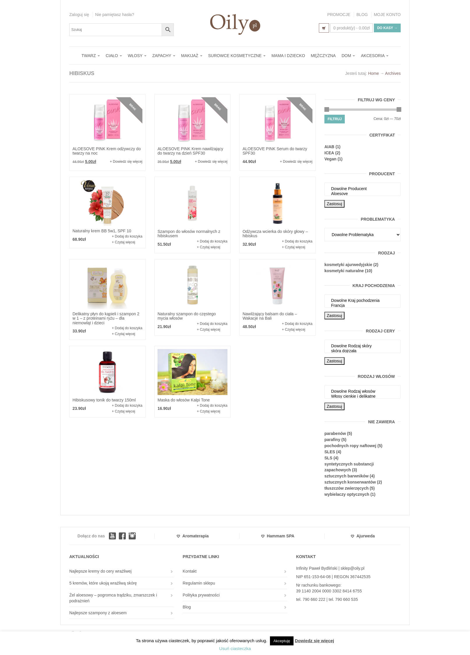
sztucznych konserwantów (350, 482)
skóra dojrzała (363, 350)
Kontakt (189, 571)
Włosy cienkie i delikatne (363, 396)
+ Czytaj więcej (123, 242)
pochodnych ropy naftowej (350, 445)
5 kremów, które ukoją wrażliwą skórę (103, 583)
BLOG (362, 14)
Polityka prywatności (201, 595)
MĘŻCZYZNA (323, 55)
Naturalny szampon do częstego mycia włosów (187, 316)
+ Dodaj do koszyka (127, 236)
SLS (328, 458)
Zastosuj (334, 203)
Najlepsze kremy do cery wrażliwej (100, 571)
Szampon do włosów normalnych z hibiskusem (189, 233)
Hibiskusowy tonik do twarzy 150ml (104, 400)
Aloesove (363, 193)
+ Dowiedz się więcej (126, 162)
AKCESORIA (374, 55)
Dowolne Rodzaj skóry (363, 346)
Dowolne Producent (363, 188)
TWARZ (91, 55)
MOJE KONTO (387, 14)
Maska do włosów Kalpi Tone (184, 400)
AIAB (329, 146)
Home (373, 73)
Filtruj (335, 119)
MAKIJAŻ (191, 55)
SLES (329, 451)
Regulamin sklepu (199, 583)
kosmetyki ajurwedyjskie (348, 264)
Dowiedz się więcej (314, 640)
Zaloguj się (79, 14)
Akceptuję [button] (281, 641)
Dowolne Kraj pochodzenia (363, 300)
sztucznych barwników (346, 476)
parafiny (332, 439)
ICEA (329, 153)
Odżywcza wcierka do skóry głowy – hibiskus (275, 233)
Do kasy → (387, 28)
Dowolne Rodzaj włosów (363, 391)
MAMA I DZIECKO (288, 55)
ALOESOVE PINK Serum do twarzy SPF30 (275, 150)
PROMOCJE (338, 14)
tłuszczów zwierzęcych (346, 488)
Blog (187, 607)
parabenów (335, 433)
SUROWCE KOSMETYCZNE (237, 55)
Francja (363, 305)
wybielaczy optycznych (346, 494)
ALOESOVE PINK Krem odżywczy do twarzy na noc (107, 150)
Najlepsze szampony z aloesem (98, 612)
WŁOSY (137, 55)
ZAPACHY (163, 55)
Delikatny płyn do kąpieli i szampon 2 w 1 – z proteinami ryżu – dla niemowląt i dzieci (106, 318)
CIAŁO (114, 55)
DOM (348, 55)
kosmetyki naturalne (344, 270)
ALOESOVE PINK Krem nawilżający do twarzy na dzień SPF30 (190, 150)
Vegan (330, 159)
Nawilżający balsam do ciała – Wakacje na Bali (270, 316)
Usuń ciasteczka (235, 648)
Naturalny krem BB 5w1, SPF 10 (102, 231)
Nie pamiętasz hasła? (114, 14)
